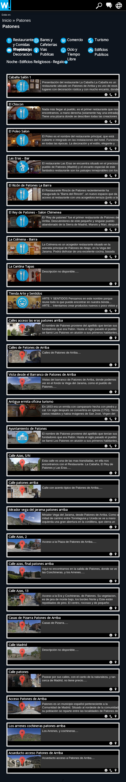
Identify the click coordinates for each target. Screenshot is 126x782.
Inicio (7, 20)
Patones (23, 20)
